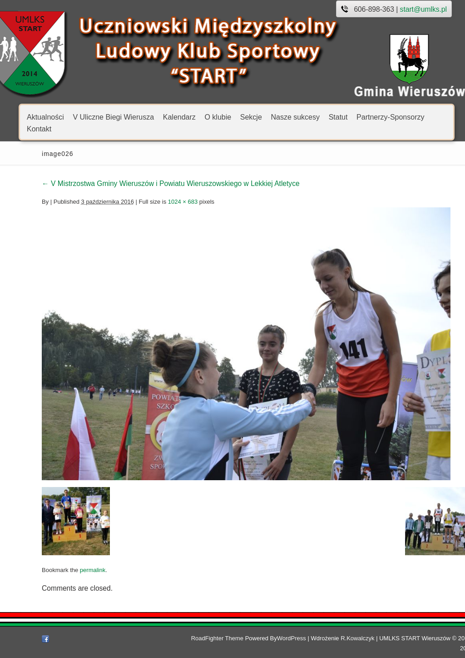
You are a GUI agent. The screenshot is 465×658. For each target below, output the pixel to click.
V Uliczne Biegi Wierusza (113, 117)
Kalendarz (179, 117)
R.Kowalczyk (332, 638)
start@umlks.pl (423, 9)
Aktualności (45, 117)
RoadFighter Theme (192, 638)
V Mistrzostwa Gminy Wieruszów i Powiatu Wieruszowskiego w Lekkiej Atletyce (146, 183)
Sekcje (251, 117)
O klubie (217, 117)
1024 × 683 (158, 201)
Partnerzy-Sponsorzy (390, 117)
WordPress (266, 638)
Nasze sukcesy (295, 117)
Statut (338, 117)
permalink (67, 570)
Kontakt (39, 128)
